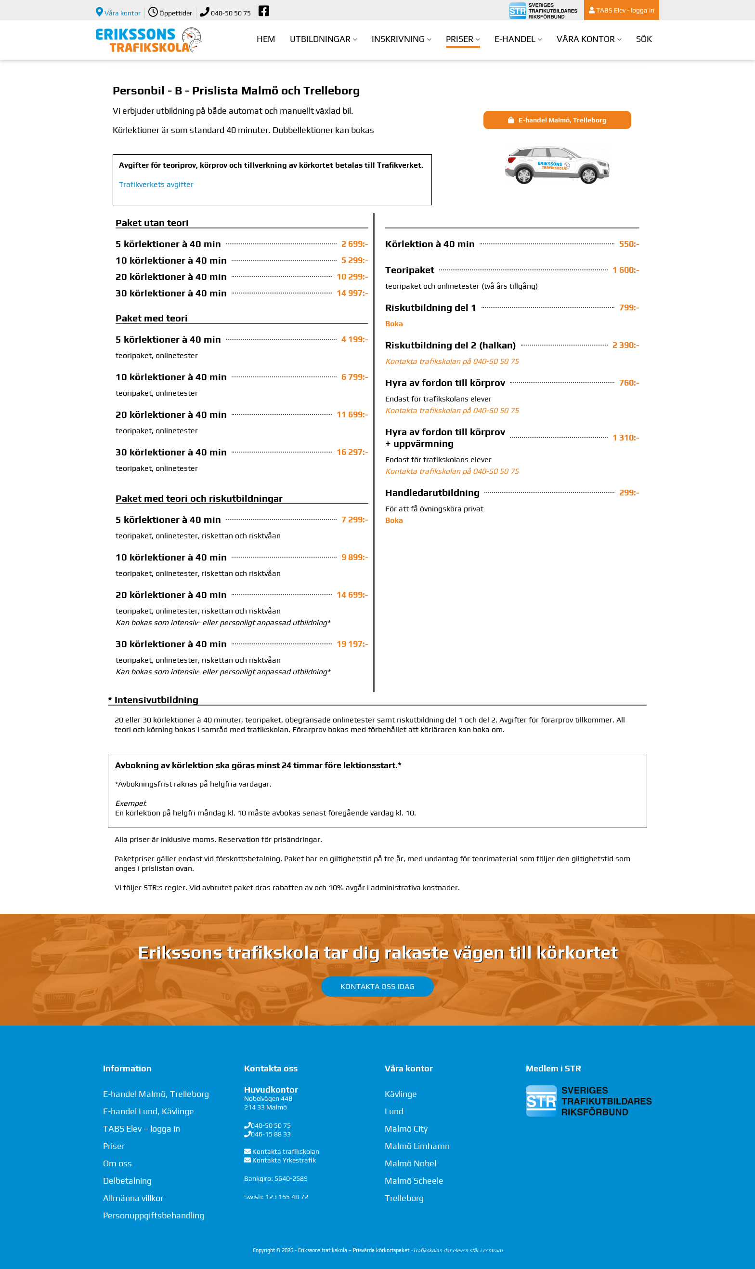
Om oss (117, 1163)
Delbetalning (127, 1180)
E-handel (515, 39)
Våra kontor (118, 12)
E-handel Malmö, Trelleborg (156, 1094)
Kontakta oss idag (377, 986)
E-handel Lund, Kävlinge (148, 1111)
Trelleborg (404, 1198)
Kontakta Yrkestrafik (284, 1160)
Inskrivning (398, 39)
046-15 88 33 (271, 1134)
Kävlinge (401, 1094)
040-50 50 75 (225, 12)
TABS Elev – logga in (141, 1128)
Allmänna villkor (133, 1198)
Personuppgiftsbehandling (153, 1215)
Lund (394, 1111)
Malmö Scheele (414, 1180)
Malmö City (406, 1128)
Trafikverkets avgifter (156, 184)
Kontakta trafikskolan (285, 1151)
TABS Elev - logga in (621, 10)
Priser (459, 39)
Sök (644, 39)
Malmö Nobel (410, 1163)
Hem (266, 39)
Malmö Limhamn (417, 1146)
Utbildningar (320, 39)
